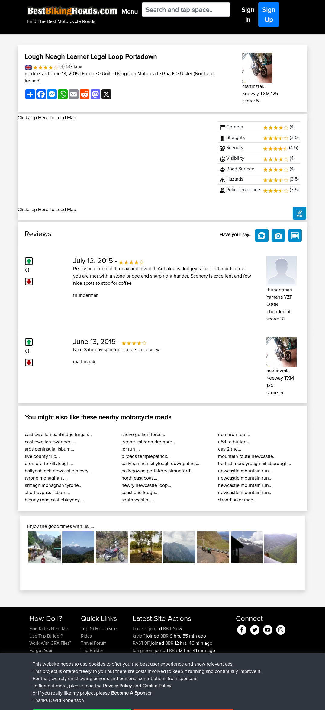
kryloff (139, 636)
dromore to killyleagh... (49, 463)
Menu (129, 11)
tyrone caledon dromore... (148, 441)
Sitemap (86, 701)
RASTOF (142, 643)
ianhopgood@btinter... (154, 657)
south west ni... (137, 499)
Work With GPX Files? (50, 643)
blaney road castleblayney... (54, 499)
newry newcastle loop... (146, 485)
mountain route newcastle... (247, 456)
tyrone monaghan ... (46, 477)
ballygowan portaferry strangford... (157, 470)
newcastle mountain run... (245, 470)
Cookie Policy (140, 701)
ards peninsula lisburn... (49, 448)
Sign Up (268, 14)
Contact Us (92, 665)
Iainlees (141, 628)
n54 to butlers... (234, 441)
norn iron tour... (234, 434)
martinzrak (36, 73)
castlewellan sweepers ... (51, 441)
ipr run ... (130, 448)
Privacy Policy (110, 701)
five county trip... (42, 456)
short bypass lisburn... (47, 492)
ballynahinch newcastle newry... (58, 470)
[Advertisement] (114, 163)
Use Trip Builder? (46, 636)
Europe (89, 73)
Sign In (247, 14)
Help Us (89, 672)
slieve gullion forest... (143, 434)
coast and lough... (140, 492)
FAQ (33, 672)
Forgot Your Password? (41, 654)
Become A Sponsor (48, 665)
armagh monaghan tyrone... (53, 485)
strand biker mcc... (237, 499)
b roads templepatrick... (146, 456)
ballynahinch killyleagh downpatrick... (161, 463)
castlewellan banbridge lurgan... (58, 434)
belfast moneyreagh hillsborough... (254, 463)
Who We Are (93, 657)
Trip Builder (92, 650)
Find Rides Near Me (48, 628)
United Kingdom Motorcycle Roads (138, 73)
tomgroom (144, 650)
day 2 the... (229, 448)
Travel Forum (94, 643)
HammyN (142, 672)
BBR (167, 628)
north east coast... (140, 477)
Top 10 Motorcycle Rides (99, 632)
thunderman (86, 295)
